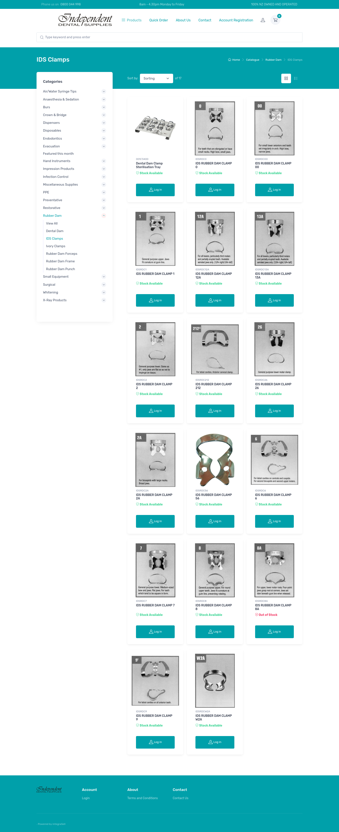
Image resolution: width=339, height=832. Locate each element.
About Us (183, 20)
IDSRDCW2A (202, 711)
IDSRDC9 (141, 711)
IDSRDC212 (202, 379)
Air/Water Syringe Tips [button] (60, 91)
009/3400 (142, 159)
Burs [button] (46, 107)
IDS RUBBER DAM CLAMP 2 (154, 386)
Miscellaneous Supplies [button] (60, 184)
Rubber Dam (273, 59)
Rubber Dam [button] (52, 216)
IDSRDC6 (260, 490)
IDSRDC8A (261, 600)
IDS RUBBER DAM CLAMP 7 (155, 605)
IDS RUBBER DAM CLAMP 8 (213, 607)
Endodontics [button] (52, 138)
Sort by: (132, 78)
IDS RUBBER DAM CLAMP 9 (154, 717)
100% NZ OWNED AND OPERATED (271, 4)
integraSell (59, 824)
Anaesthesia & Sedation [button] (61, 99)
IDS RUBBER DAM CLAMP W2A (213, 717)
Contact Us (180, 798)
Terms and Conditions (142, 798)
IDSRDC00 (261, 159)
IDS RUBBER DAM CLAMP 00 (273, 165)
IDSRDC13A (262, 269)
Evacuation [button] (51, 146)
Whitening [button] (50, 292)
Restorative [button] (51, 208)
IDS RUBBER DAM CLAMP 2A (154, 496)
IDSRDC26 (261, 379)
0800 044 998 (70, 4)
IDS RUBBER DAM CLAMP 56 (213, 496)
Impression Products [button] (58, 169)
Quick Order (158, 20)
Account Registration (236, 20)
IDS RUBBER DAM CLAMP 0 (213, 165)
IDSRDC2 (141, 379)
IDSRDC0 (200, 159)
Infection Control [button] (56, 177)
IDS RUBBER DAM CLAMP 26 (273, 386)
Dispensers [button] (51, 123)
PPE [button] (46, 192)
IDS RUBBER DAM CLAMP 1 (155, 274)
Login (86, 798)
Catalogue (252, 59)
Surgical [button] (49, 284)
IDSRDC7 (141, 600)
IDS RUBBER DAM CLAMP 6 (273, 496)
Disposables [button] (52, 130)
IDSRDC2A (142, 490)
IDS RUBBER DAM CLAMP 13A (273, 275)
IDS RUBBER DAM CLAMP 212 (213, 386)
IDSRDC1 (141, 269)
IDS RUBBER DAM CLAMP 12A (213, 275)
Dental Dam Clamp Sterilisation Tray (149, 165)
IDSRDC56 (201, 490)
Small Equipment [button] (56, 277)
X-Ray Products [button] (55, 300)
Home (234, 59)
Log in (155, 189)
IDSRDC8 (200, 600)
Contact (204, 20)
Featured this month (58, 154)
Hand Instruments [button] (56, 161)
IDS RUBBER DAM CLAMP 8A (273, 607)
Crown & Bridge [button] (54, 115)
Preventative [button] (52, 200)
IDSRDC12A (202, 269)
